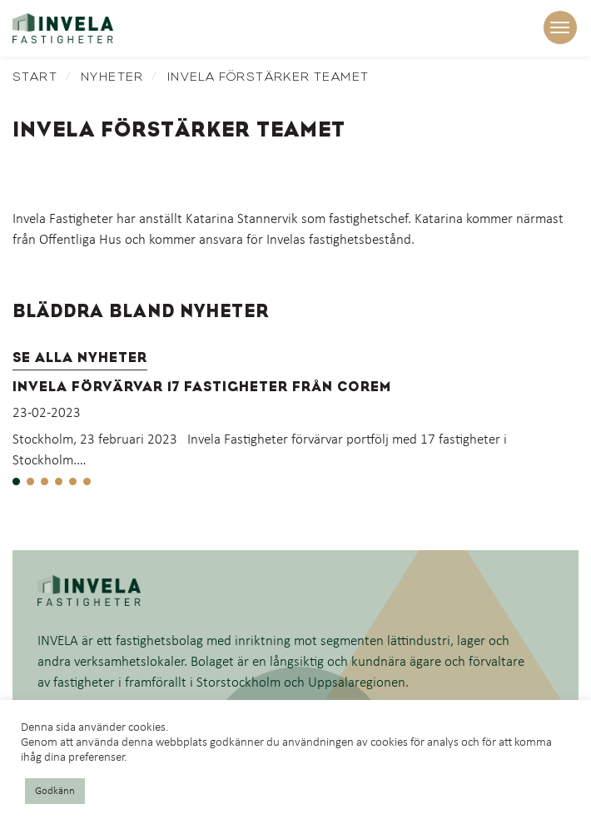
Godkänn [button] (55, 791)
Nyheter (112, 76)
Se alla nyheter (79, 357)
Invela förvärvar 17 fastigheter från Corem (201, 387)
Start (34, 76)
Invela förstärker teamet (268, 76)
